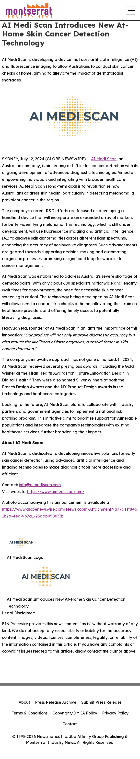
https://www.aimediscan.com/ (55, 491)
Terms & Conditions (29, 713)
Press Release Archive (55, 702)
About (24, 702)
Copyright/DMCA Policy (74, 713)
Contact (70, 723)
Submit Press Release (101, 702)
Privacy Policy (115, 713)
